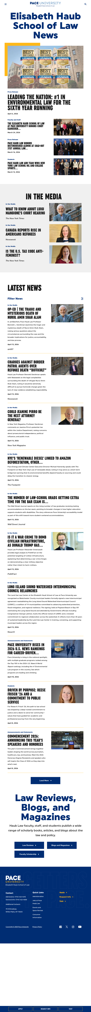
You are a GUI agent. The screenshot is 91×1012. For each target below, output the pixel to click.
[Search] (85, 4)
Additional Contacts (13, 904)
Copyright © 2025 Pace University (17, 927)
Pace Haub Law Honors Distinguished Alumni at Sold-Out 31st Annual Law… (26, 145)
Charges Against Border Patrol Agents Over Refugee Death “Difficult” (27, 366)
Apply (20, 1009)
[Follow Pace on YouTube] (80, 927)
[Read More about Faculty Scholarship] (29, 854)
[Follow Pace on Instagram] (73, 927)
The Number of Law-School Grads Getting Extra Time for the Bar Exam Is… (43, 499)
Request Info (45, 1009)
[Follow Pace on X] (67, 927)
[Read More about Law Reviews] (29, 845)
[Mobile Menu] (5, 4)
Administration (38, 896)
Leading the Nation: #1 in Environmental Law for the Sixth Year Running (39, 102)
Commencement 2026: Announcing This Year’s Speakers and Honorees (25, 740)
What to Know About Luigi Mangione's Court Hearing (25, 211)
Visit (70, 1009)
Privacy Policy (37, 927)
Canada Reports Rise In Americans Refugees (23, 232)
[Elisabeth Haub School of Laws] (17, 881)
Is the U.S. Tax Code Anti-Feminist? (24, 253)
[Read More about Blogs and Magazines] (62, 845)
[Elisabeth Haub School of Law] (45, 4)
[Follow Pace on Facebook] (60, 927)
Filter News (45, 298)
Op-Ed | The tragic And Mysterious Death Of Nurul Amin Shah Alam (24, 313)
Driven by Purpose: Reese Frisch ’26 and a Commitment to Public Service (27, 696)
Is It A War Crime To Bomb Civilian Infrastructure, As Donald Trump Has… (27, 541)
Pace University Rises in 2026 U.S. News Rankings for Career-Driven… (26, 648)
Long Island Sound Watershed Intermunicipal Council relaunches (42, 588)
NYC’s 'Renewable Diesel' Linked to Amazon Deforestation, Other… (39, 460)
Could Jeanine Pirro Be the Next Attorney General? (25, 415)
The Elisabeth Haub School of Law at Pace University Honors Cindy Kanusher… (26, 126)
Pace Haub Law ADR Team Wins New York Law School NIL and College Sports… (26, 165)
